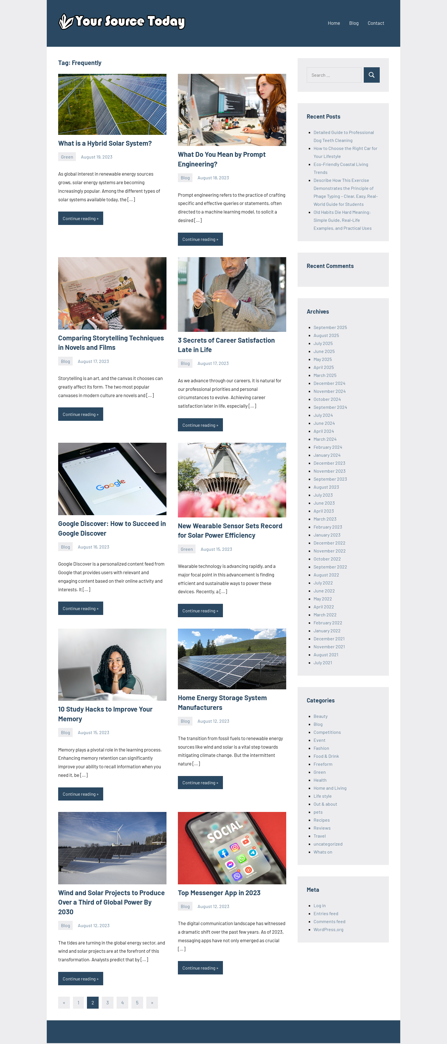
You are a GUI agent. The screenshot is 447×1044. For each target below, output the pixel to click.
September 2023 (330, 479)
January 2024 (327, 455)
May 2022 (323, 598)
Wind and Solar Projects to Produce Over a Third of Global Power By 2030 (111, 902)
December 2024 (330, 383)
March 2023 (325, 518)
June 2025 (324, 351)
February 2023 (328, 526)
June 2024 (324, 423)
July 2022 (323, 582)
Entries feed (326, 913)
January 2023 (327, 534)
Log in (320, 905)
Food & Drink (326, 756)
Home (334, 23)
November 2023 (330, 471)
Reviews (322, 827)
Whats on (323, 851)
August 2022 (326, 574)
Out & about (325, 804)
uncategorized (328, 843)
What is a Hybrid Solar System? (105, 143)
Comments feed (330, 921)
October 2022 (327, 558)
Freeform (323, 764)
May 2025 (323, 359)
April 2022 (324, 606)
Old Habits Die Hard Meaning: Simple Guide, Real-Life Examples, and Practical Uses (343, 220)
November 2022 (330, 550)
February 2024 (328, 447)
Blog (354, 23)
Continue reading (80, 218)
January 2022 (327, 630)
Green (67, 156)
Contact (376, 23)
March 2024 (325, 439)
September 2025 (330, 327)
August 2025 (326, 335)
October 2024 (327, 399)
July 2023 (323, 494)
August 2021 (326, 654)
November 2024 (330, 391)
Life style (323, 796)
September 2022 (330, 566)
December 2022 (330, 542)
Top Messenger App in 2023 (219, 893)
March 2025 (325, 375)
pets (318, 812)
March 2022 (325, 614)
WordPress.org (329, 929)
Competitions (327, 732)
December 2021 (329, 638)
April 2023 (324, 510)
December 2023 (329, 463)
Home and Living (330, 788)
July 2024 (323, 415)
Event (320, 740)
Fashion (321, 748)
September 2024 (330, 407)
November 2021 (329, 646)
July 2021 (323, 662)
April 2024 (324, 431)
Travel (320, 835)
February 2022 (328, 622)
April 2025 (324, 367)
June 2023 (324, 502)
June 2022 (324, 590)
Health (320, 780)
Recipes (322, 819)
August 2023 (326, 486)
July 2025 (323, 343)
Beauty (321, 716)
